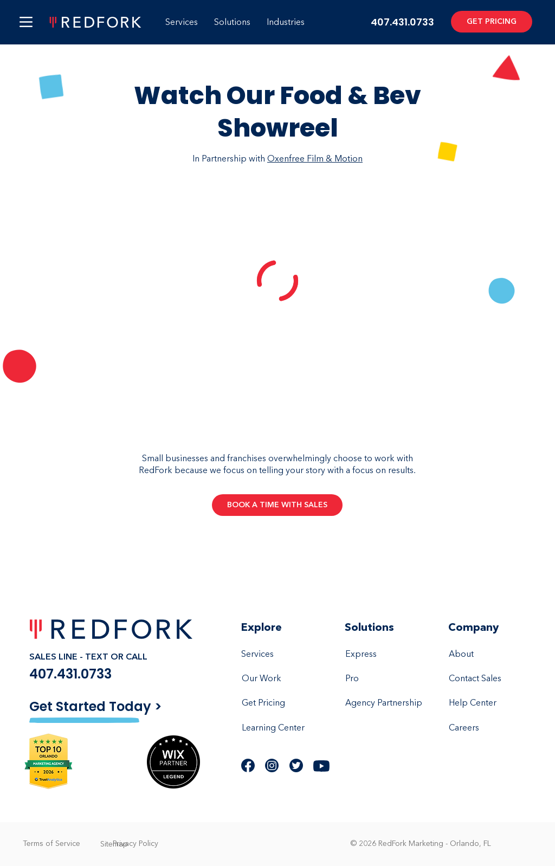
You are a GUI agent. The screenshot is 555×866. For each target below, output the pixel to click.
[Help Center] (489, 703)
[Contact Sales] (489, 679)
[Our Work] (281, 679)
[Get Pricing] (281, 703)
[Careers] (489, 728)
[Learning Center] (281, 728)
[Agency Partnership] (385, 703)
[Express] (385, 654)
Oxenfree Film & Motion (315, 159)
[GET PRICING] (491, 22)
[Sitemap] (113, 844)
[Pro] (385, 679)
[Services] (281, 654)
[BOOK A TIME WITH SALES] (277, 505)
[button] (26, 22)
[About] (489, 654)
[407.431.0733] (96, 674)
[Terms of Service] (51, 844)
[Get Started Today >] (106, 707)
